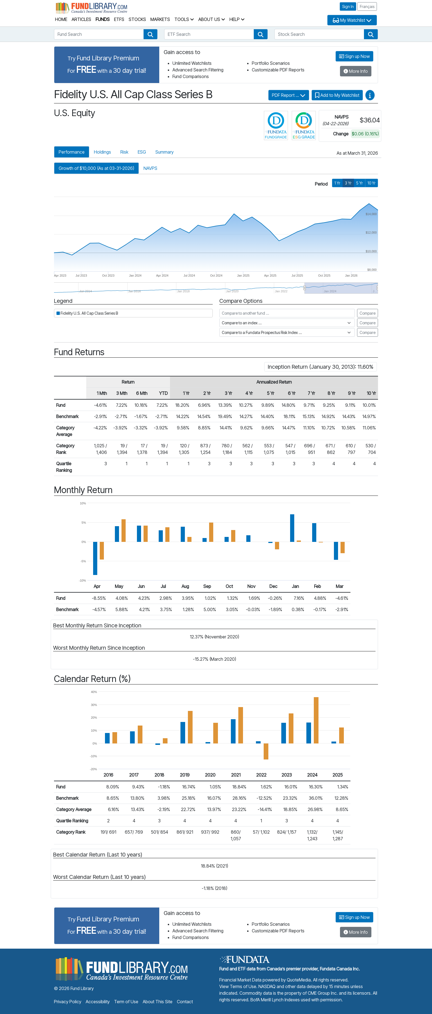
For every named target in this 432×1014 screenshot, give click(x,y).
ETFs (119, 19)
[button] (150, 34)
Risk (124, 152)
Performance (72, 152)
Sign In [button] (348, 6)
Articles (81, 19)
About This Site (157, 1001)
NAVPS (150, 168)
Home (61, 19)
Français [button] (367, 6)
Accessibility (98, 1001)
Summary (164, 152)
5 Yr (359, 183)
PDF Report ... (289, 95)
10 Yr (372, 183)
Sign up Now (354, 56)
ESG (142, 152)
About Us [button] (211, 19)
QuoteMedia (299, 980)
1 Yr (337, 183)
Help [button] (237, 19)
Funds (103, 19)
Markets (160, 19)
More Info (356, 71)
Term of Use (126, 1001)
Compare (368, 313)
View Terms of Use (237, 986)
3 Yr (348, 183)
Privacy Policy (67, 1001)
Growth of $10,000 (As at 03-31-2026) (96, 168)
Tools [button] (184, 19)
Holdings (102, 152)
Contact (185, 1001)
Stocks (137, 19)
